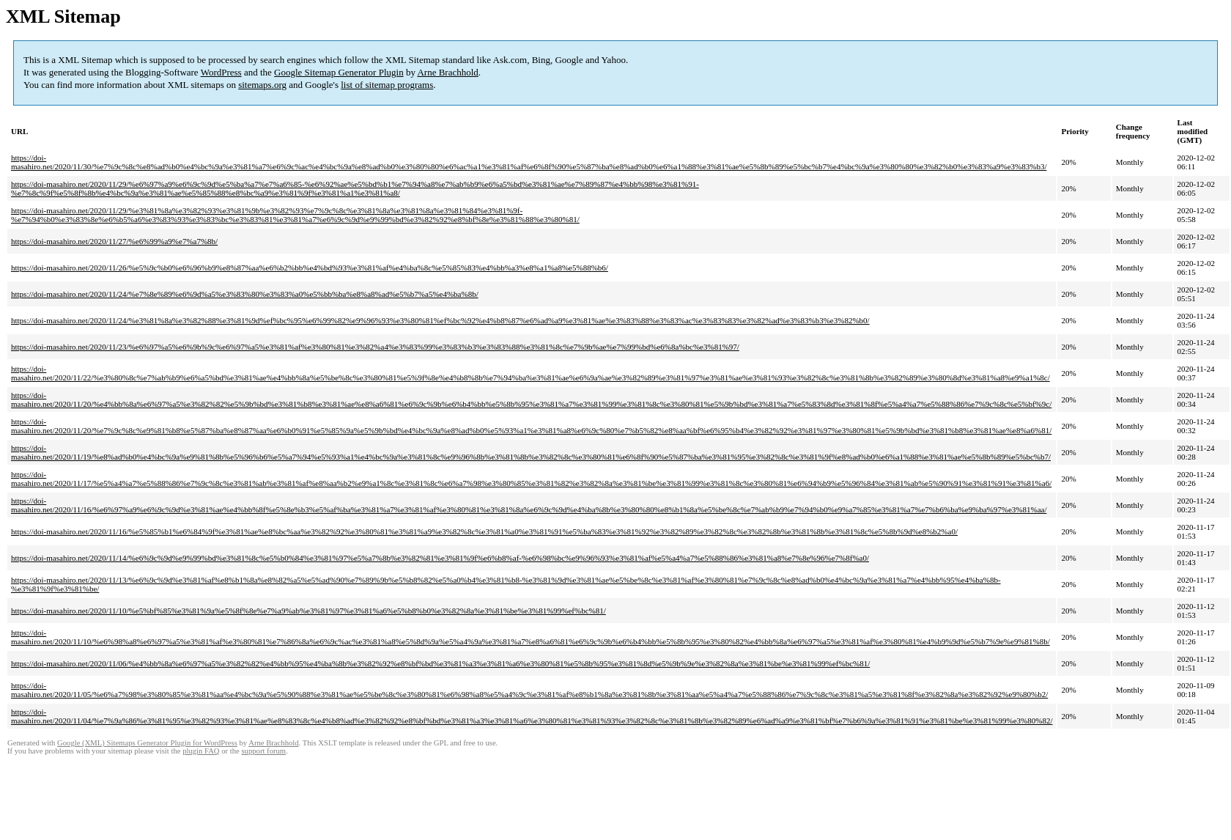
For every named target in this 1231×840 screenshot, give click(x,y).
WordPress (221, 72)
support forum (263, 751)
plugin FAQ (200, 751)
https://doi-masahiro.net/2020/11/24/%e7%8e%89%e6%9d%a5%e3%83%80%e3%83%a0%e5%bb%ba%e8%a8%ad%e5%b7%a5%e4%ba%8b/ (244, 294)
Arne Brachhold (447, 72)
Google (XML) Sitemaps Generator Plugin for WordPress (147, 743)
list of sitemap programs (387, 84)
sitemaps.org (262, 84)
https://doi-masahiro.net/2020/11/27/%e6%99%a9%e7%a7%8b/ (114, 241)
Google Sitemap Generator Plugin (339, 72)
